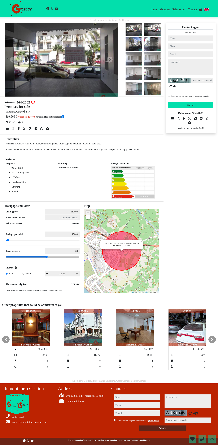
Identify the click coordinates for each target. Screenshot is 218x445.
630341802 (191, 32)
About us (164, 9)
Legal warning (125, 440)
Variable (29, 273)
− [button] (88, 217)
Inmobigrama (144, 440)
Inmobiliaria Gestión (83, 440)
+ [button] (88, 213)
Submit (190, 105)
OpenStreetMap (143, 292)
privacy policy (204, 96)
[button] (6, 339)
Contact (192, 9)
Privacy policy (98, 440)
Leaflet (132, 292)
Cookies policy (111, 440)
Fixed (11, 273)
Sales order (178, 9)
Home (153, 9)
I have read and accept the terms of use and (190, 96)
